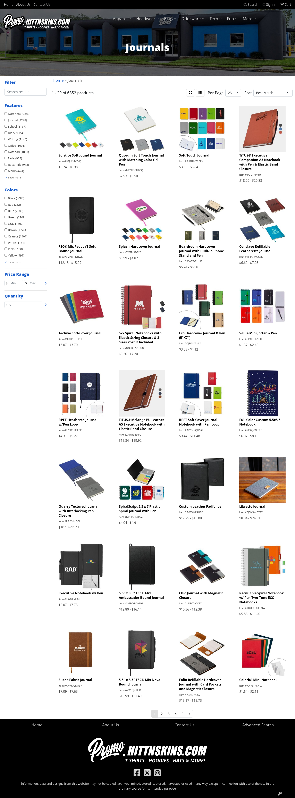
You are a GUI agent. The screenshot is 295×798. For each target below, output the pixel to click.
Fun (232, 18)
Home (8, 4)
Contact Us (41, 4)
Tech (216, 18)
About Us (23, 4)
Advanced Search (258, 724)
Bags (170, 18)
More (249, 18)
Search (251, 4)
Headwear (147, 18)
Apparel (122, 18)
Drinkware (193, 18)
